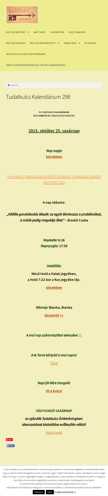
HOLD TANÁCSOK (77, 32)
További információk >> (65, 492)
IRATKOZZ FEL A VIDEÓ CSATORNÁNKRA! (25, 54)
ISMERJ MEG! (70, 43)
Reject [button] (50, 492)
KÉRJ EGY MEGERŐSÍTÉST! (43, 43)
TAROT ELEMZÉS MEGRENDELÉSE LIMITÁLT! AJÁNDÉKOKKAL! (36, 65)
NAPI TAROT (40, 32)
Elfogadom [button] (38, 492)
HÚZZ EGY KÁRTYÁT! (15, 32)
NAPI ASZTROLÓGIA (15, 43)
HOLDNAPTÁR (57, 32)
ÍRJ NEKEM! (90, 43)
